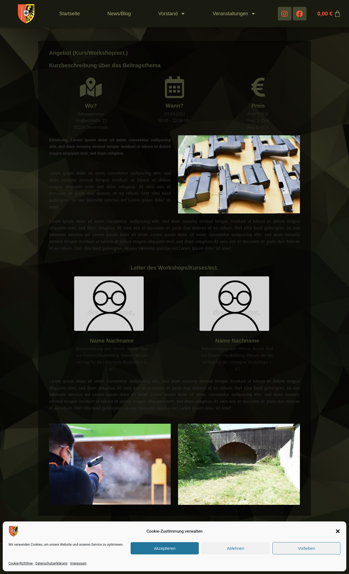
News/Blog (119, 13)
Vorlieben (306, 548)
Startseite (69, 13)
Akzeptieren (164, 548)
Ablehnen (235, 548)
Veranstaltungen (234, 13)
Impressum (78, 563)
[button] (338, 531)
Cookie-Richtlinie (20, 563)
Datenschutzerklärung (51, 563)
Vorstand (171, 13)
